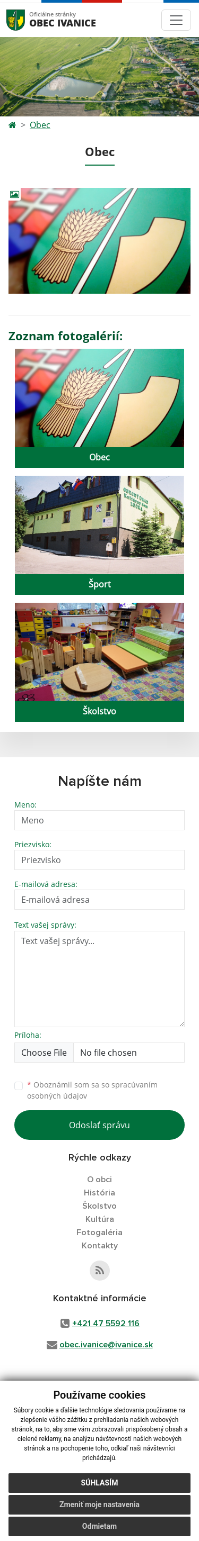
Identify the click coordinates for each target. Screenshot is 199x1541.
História (99, 1193)
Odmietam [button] (99, 1526)
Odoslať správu (99, 1125)
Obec (40, 125)
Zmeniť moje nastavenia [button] (99, 1504)
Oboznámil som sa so (92, 1090)
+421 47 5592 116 (106, 1323)
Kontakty (100, 1245)
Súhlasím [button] (99, 1483)
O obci (99, 1179)
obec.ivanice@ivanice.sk (106, 1344)
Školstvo (99, 1206)
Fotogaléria (99, 1232)
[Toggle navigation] (176, 20)
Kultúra (99, 1219)
